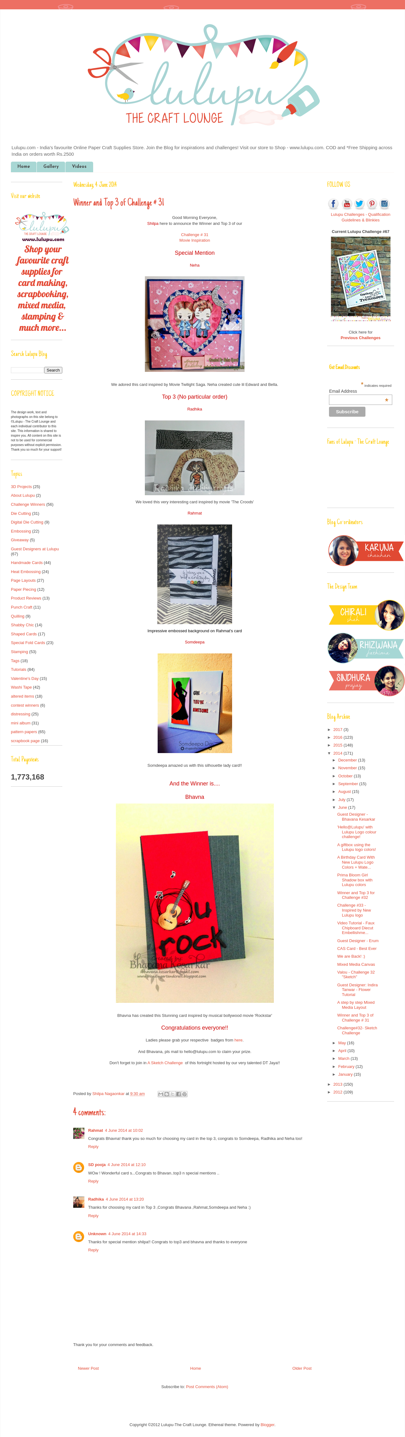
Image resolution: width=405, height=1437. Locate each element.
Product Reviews (26, 598)
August (345, 791)
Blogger (267, 1424)
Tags (15, 660)
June (343, 807)
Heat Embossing (25, 571)
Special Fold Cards (28, 642)
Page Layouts (23, 580)
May (342, 1043)
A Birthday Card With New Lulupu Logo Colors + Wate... (356, 862)
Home (23, 166)
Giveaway (20, 540)
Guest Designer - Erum (358, 940)
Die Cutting (21, 513)
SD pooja (97, 1164)
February (347, 1066)
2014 (338, 753)
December (348, 760)
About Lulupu (23, 495)
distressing (20, 714)
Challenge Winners (28, 504)
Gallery (51, 166)
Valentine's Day (25, 678)
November (348, 768)
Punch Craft (21, 607)
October (346, 776)
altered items (22, 696)
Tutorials (18, 669)
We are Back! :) (351, 956)
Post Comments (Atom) (207, 1386)
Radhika (96, 1199)
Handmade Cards (27, 562)
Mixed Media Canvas (356, 964)
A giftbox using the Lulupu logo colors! (356, 847)
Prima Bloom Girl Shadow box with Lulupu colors (354, 880)
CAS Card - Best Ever (356, 948)
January (346, 1074)
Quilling (17, 616)
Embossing (21, 531)
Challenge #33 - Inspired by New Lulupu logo (354, 910)
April (343, 1050)
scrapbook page (25, 740)
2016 (338, 737)
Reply (93, 1146)
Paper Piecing (23, 589)
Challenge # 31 (194, 234)
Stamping (19, 651)
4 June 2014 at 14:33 (127, 1233)
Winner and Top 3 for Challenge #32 (355, 895)
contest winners (25, 705)
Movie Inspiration (194, 240)
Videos (79, 166)
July (342, 799)
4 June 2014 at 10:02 (124, 1130)
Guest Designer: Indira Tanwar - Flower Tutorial (357, 990)
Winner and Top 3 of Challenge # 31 (355, 1017)
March (344, 1058)
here (239, 1040)
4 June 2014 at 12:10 (126, 1164)
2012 (338, 1092)
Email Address (358, 391)
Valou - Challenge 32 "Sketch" (355, 974)
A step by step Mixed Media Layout (355, 1005)
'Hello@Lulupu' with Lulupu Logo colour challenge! (356, 832)
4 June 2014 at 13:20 (125, 1199)
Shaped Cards (24, 634)
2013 (338, 1084)
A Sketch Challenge (164, 1062)
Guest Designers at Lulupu (35, 549)
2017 (338, 729)
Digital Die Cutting (27, 522)
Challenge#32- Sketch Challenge (357, 1030)
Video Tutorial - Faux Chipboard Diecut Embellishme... (355, 928)
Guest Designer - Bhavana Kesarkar (356, 817)
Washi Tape (21, 687)
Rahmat (95, 1130)
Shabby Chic (22, 625)
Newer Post (88, 1368)
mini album (21, 723)
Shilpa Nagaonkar (109, 1093)
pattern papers (24, 731)
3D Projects (21, 486)
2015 (338, 745)
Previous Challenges (361, 337)
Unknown (97, 1233)
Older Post (302, 1368)
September (348, 783)
